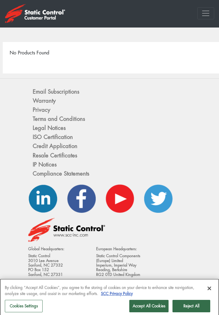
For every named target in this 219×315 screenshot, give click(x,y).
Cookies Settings (24, 307)
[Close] (209, 290)
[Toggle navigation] (205, 13)
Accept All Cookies (149, 307)
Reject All (191, 307)
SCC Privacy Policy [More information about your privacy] (117, 295)
